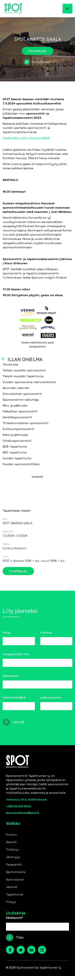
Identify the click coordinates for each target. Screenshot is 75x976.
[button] (67, 9)
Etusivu (11, 834)
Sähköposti (10, 676)
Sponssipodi (15, 879)
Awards (11, 842)
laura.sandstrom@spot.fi (22, 812)
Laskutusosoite (50, 697)
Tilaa (19, 937)
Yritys (7, 632)
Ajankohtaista (15, 872)
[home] (12, 8)
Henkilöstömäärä (14, 697)
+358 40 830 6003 (18, 806)
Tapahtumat (14, 894)
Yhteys (11, 902)
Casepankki (14, 864)
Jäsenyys (13, 857)
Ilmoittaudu (37, 51)
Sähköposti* (14, 918)
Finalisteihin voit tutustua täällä (26, 139)
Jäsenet (11, 887)
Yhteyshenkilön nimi (16, 654)
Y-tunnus (46, 632)
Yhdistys (12, 849)
